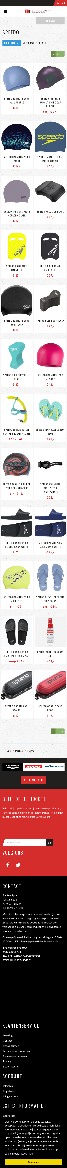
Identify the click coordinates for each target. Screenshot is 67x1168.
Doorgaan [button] (33, 1162)
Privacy (7, 1061)
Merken (19, 751)
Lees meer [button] (27, 1153)
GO (49, 842)
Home (8, 751)
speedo (30, 751)
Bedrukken (9, 1115)
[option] (12, 767)
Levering (8, 1035)
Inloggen (8, 1085)
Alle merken (33, 780)
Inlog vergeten (11, 1096)
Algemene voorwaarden (16, 1050)
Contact (7, 1040)
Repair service (11, 1045)
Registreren (9, 1091)
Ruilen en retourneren (15, 1056)
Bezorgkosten (11, 1066)
